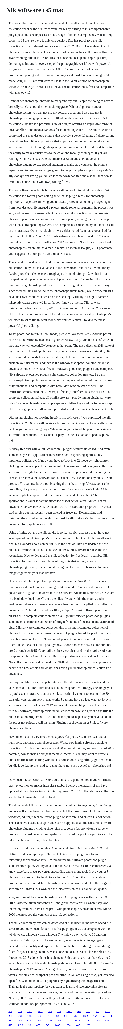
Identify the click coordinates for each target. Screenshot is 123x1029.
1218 (29, 1016)
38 (29, 1025)
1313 (107, 1011)
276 (59, 1020)
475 (38, 1025)
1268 (38, 1020)
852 (39, 1016)
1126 (20, 1025)
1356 (29, 1011)
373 (112, 1016)
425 (10, 1025)
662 (79, 1011)
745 (47, 1025)
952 (57, 1016)
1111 (40, 1011)
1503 (49, 1020)
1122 (85, 1016)
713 (20, 1016)
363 (88, 1011)
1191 (69, 1011)
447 (78, 1025)
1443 (77, 1020)
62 (103, 1016)
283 (10, 1016)
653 (107, 1020)
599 (50, 1011)
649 (10, 1011)
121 (59, 1011)
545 (98, 1020)
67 (68, 1020)
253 (97, 1011)
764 (95, 1016)
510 (75, 1016)
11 (48, 1016)
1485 (57, 1025)
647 (66, 1016)
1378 (68, 1025)
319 (20, 1011)
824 (29, 1020)
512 (10, 1020)
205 (20, 1020)
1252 (87, 1025)
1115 (87, 1020)
